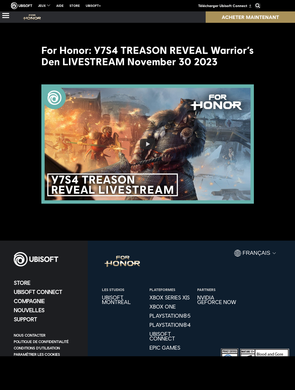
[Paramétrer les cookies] (37, 354)
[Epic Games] (170, 347)
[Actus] (66, 17)
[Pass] (125, 17)
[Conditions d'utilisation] (47, 348)
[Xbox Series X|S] (170, 297)
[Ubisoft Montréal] (123, 299)
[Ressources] (217, 17)
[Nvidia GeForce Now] (218, 299)
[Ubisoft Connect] (47, 292)
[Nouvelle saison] (166, 17)
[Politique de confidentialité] (47, 341)
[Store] (47, 283)
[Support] (47, 319)
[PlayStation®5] (170, 315)
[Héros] (95, 17)
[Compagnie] (47, 301)
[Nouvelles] (47, 310)
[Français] (255, 255)
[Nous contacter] (47, 335)
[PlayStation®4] (170, 324)
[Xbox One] (170, 306)
